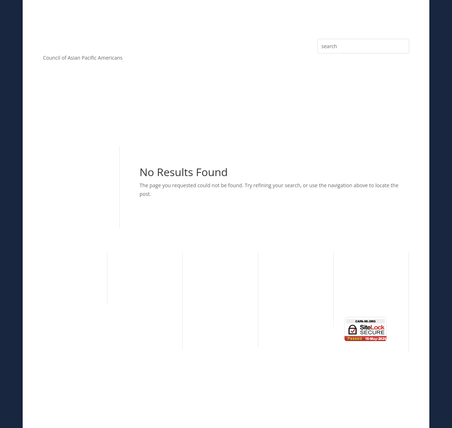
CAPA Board (132, 288)
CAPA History (133, 266)
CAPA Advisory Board (143, 299)
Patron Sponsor (212, 308)
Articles (258, 116)
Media (394, 116)
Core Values (97, 116)
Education (54, 288)
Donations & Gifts (214, 330)
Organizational (286, 278)
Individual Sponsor (215, 319)
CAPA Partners (135, 333)
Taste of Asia (284, 299)
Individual (280, 266)
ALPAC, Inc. (276, 405)
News (350, 278)
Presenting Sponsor (217, 297)
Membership (153, 116)
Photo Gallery (360, 289)
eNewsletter (354, 116)
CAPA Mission (134, 278)
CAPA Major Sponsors (219, 266)
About (50, 116)
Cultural (52, 266)
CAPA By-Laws (134, 322)
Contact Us (357, 301)
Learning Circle (286, 288)
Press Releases (303, 116)
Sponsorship (208, 116)
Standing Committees (143, 311)
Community (56, 278)
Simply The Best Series (295, 311)
